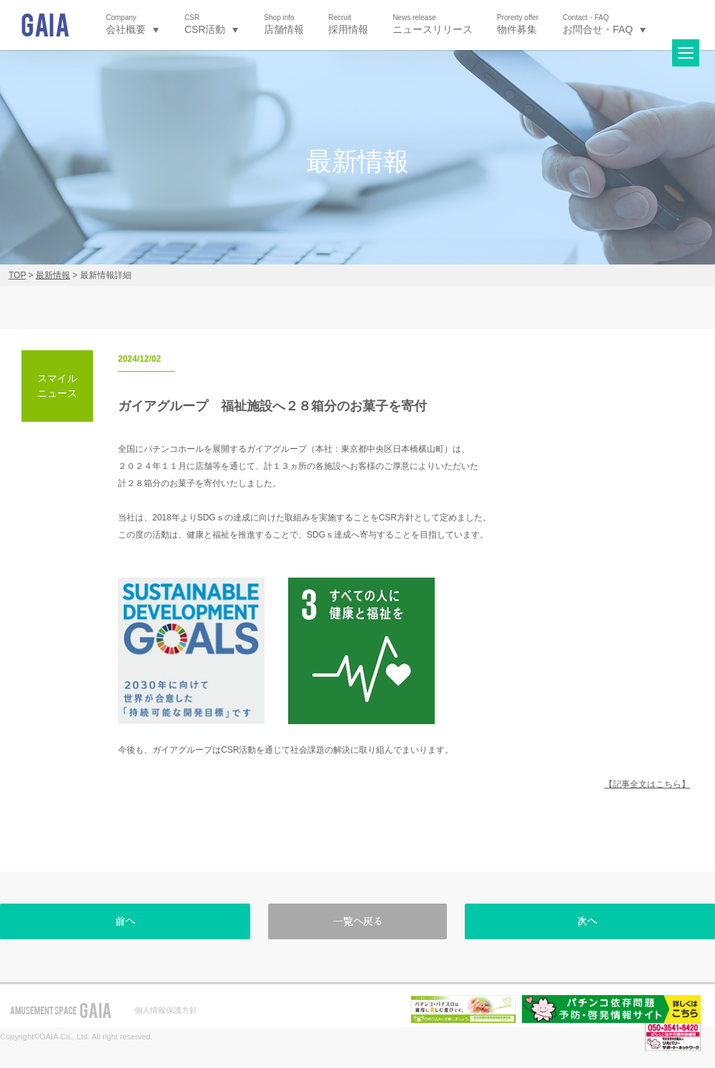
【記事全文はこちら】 (647, 784)
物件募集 (517, 24)
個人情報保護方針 (165, 1010)
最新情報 (53, 275)
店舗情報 (284, 24)
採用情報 (348, 24)
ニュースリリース (433, 24)
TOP (17, 275)
